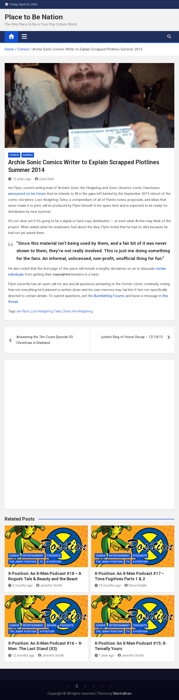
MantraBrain (122, 693)
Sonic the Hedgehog (78, 311)
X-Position (53, 561)
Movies (51, 625)
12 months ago (21, 655)
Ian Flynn (23, 311)
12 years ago (19, 179)
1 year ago (104, 655)
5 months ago (20, 585)
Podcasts (54, 555)
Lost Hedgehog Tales (46, 311)
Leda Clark (44, 179)
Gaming (28, 155)
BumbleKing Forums (109, 296)
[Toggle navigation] (24, 36)
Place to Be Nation (34, 17)
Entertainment (33, 555)
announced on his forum (27, 194)
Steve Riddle (135, 585)
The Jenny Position (22, 561)
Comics (14, 155)
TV (41, 561)
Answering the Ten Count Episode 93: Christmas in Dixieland (44, 340)
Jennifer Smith (49, 585)
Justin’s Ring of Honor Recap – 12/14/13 (131, 337)
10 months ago (108, 585)
